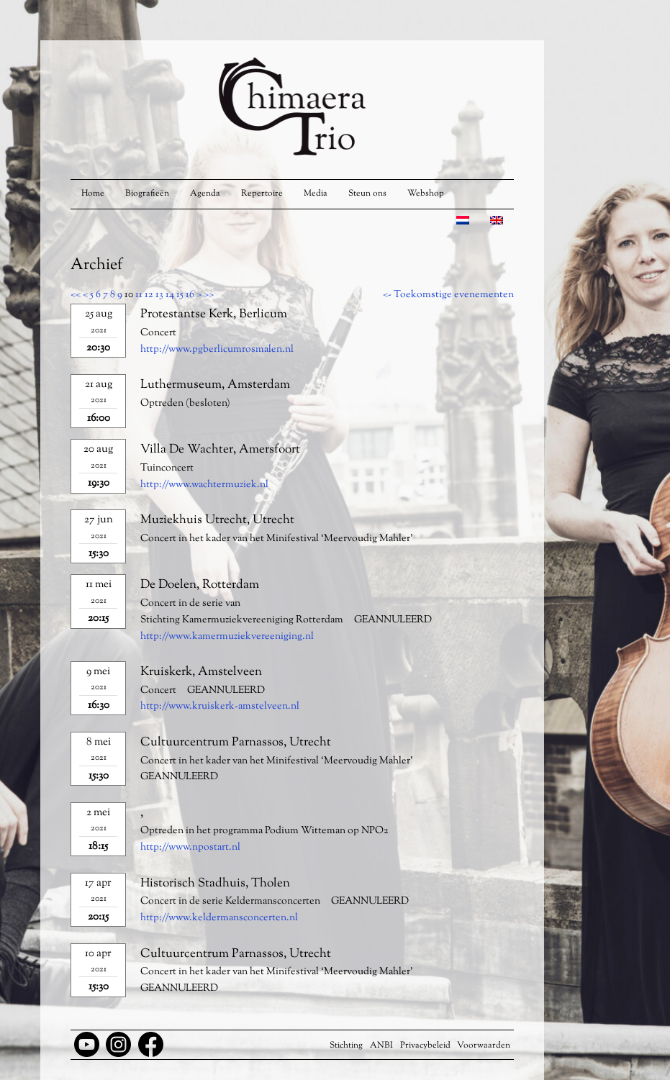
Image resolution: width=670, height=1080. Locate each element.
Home (92, 193)
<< (76, 295)
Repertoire (262, 193)
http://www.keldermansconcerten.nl (219, 918)
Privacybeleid (425, 1045)
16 (190, 295)
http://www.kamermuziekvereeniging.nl (227, 637)
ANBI (381, 1045)
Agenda (205, 193)
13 (159, 295)
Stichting (346, 1045)
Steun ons (367, 193)
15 (180, 295)
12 (149, 295)
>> (209, 295)
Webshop (425, 193)
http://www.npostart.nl (190, 847)
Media (315, 193)
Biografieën (147, 193)
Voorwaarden (483, 1045)
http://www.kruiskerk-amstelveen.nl (219, 706)
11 (138, 295)
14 (170, 295)
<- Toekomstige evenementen (448, 295)
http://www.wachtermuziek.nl (204, 485)
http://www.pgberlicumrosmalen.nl (217, 349)
